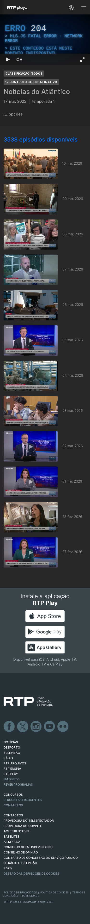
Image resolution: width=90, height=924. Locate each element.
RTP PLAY (11, 774)
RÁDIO (8, 758)
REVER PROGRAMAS (18, 784)
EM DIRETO (12, 779)
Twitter (23, 726)
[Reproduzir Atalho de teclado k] (7, 59)
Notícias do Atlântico (37, 92)
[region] (45, 39)
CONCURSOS (13, 794)
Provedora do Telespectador (29, 820)
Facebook (9, 726)
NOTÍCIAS (11, 742)
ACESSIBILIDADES (16, 831)
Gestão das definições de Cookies (31, 873)
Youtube (49, 726)
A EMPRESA (12, 842)
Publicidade (30, 895)
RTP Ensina (12, 768)
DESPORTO (12, 747)
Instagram (36, 726)
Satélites (11, 836)
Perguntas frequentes (23, 800)
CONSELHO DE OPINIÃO (21, 852)
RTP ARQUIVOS (15, 763)
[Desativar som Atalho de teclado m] (19, 59)
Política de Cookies (54, 892)
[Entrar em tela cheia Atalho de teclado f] (82, 59)
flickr (63, 726)
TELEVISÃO (12, 753)
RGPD (8, 868)
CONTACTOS (13, 815)
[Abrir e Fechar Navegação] (84, 8)
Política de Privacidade (20, 892)
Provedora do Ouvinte (23, 826)
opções (13, 114)
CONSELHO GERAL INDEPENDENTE (29, 847)
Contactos (13, 805)
